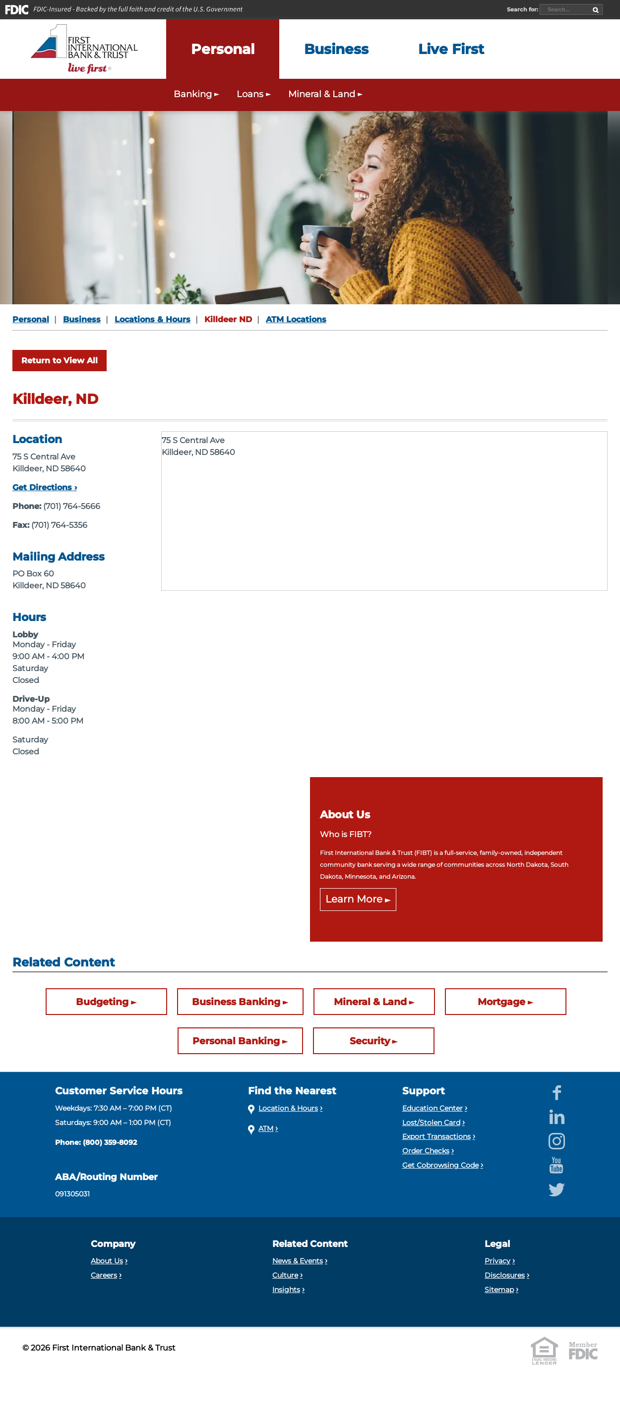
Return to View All (59, 360)
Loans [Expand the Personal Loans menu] (255, 94)
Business (82, 319)
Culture (285, 1275)
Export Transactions (436, 1136)
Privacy (497, 1260)
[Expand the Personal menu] (222, 49)
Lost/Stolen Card (431, 1122)
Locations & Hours (152, 319)
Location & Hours (288, 1108)
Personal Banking (236, 1041)
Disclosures (505, 1275)
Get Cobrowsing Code (440, 1165)
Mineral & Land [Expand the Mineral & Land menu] (326, 94)
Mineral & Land (370, 1002)
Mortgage (501, 1002)
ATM (265, 1128)
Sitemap (499, 1289)
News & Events (297, 1260)
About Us (107, 1260)
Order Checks (425, 1150)
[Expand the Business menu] (336, 49)
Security (370, 1041)
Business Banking (236, 1002)
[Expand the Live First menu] (451, 49)
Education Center (432, 1108)
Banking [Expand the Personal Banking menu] (198, 94)
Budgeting (102, 1002)
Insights (286, 1289)
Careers (104, 1275)
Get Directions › (44, 487)
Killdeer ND (228, 319)
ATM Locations (296, 319)
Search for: (523, 9)
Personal (30, 319)
